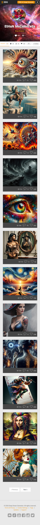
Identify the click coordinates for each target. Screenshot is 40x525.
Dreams (5, 43)
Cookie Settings (22, 508)
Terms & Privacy (10, 508)
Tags (31, 508)
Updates (16, 510)
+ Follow (35, 43)
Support (23, 510)
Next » (25, 489)
